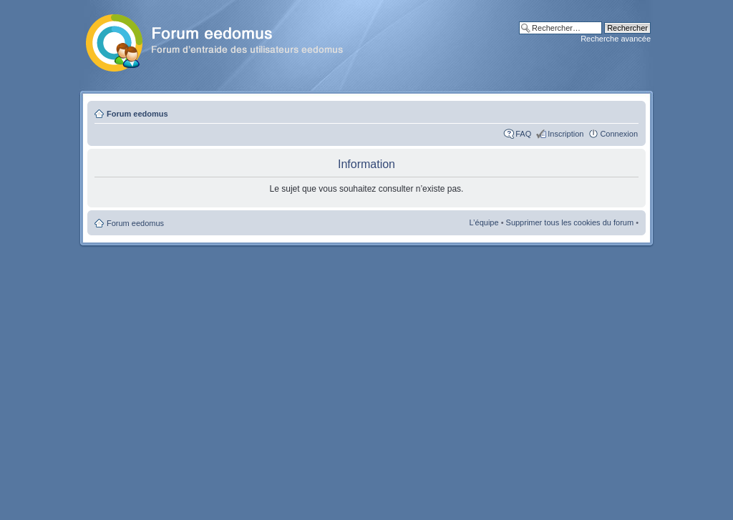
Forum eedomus (137, 113)
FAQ (523, 133)
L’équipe (484, 222)
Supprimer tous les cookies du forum (570, 222)
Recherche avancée (616, 38)
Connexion (619, 133)
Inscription (565, 133)
